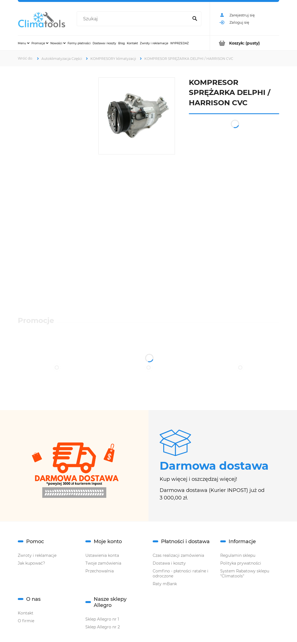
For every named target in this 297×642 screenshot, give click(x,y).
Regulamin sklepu (237, 555)
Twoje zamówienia (103, 563)
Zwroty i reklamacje (37, 555)
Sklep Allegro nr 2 (102, 626)
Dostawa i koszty (169, 563)
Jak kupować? (31, 563)
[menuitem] (23, 43)
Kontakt (25, 613)
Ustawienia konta (102, 555)
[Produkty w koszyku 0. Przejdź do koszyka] (244, 43)
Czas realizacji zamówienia (178, 555)
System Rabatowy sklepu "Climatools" (244, 574)
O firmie (26, 620)
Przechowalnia (99, 571)
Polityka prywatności (240, 563)
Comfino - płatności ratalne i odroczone (180, 574)
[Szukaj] (194, 19)
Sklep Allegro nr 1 (102, 619)
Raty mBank (165, 583)
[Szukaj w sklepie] (133, 19)
